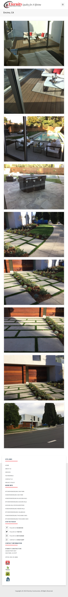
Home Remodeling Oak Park (14, 495)
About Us (8, 469)
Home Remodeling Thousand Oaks (16, 516)
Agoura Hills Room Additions (14, 505)
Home (7, 465)
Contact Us (9, 479)
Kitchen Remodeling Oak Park (14, 491)
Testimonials (9, 476)
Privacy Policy (10, 483)
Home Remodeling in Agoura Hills (16, 498)
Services (8, 472)
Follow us (14, 528)
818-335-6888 (14, 557)
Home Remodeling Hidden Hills (15, 509)
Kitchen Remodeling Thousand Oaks (16, 519)
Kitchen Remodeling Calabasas (15, 512)
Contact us (14, 540)
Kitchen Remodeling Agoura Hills (16, 502)
